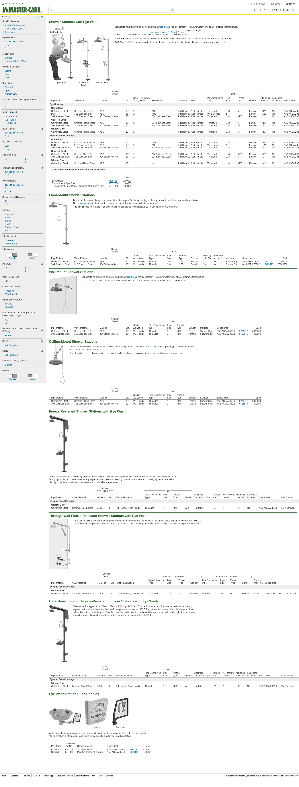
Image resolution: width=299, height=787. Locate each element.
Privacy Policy (291, 776)
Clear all (39, 17)
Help (101, 776)
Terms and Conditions (271, 776)
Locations (15, 776)
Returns (26, 776)
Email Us (275, 4)
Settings (109, 776)
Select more (10, 32)
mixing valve (164, 27)
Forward (181, 32)
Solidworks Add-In (65, 776)
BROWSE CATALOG (14, 3)
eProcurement (82, 776)
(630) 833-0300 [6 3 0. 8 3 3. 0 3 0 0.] (258, 4)
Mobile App (48, 776)
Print (173, 32)
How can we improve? (159, 32)
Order (259, 10)
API (93, 776)
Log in (290, 4)
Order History (282, 10)
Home (4, 776)
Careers (36, 776)
